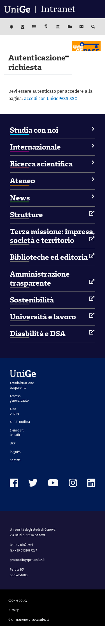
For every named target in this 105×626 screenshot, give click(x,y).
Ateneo (22, 181)
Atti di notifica (20, 422)
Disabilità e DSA (38, 333)
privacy (13, 610)
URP (13, 443)
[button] (67, 56)
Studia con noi (34, 130)
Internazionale (35, 147)
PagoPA (15, 451)
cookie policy (17, 600)
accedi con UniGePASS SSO (51, 98)
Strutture (26, 215)
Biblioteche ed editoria (49, 257)
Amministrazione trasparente (40, 278)
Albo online (14, 411)
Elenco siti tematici (17, 432)
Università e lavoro (43, 317)
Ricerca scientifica (41, 164)
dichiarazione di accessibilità (28, 619)
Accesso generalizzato (19, 398)
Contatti (15, 460)
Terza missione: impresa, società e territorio (52, 236)
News (20, 198)
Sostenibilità (32, 300)
